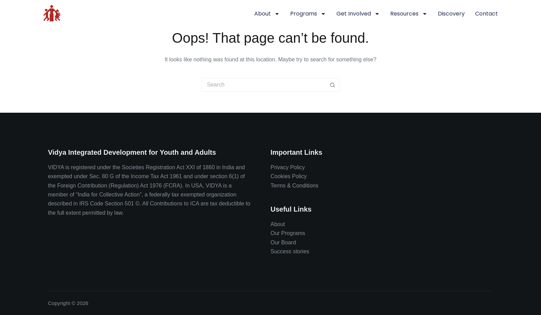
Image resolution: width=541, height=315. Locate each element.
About (267, 13)
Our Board (283, 242)
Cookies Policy (288, 176)
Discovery (451, 14)
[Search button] (333, 85)
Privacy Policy (287, 167)
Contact (486, 14)
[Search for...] (263, 85)
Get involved (358, 13)
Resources (408, 13)
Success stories (289, 251)
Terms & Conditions (294, 186)
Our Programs (287, 233)
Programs (308, 13)
